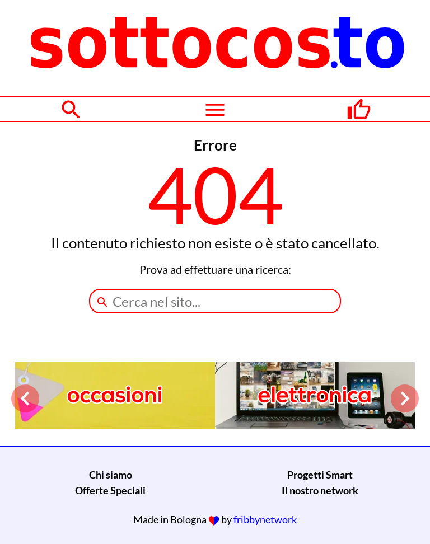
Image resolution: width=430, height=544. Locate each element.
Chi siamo (110, 474)
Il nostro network (320, 490)
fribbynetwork (265, 519)
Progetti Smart (320, 474)
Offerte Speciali (110, 490)
